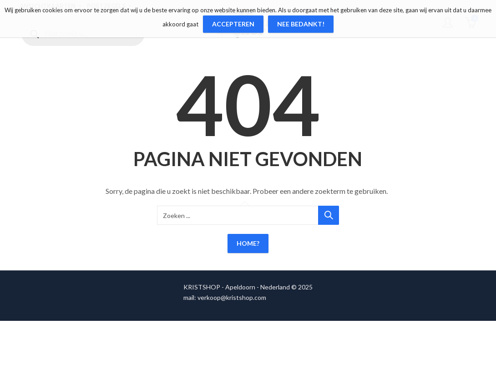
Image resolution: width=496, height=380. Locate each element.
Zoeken (328, 215)
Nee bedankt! (300, 24)
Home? (248, 243)
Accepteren (233, 24)
